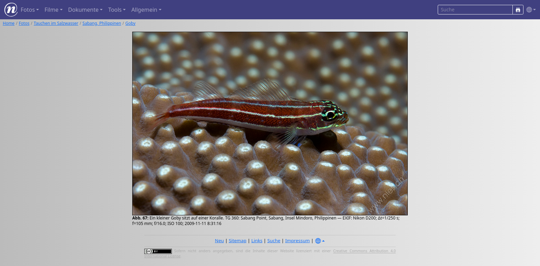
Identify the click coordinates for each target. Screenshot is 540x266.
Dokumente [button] (83, 9)
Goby (130, 23)
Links (256, 240)
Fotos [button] (28, 9)
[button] (529, 9)
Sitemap (237, 240)
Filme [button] (51, 9)
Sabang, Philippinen (102, 23)
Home (8, 23)
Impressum (297, 240)
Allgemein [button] (144, 9)
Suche (273, 240)
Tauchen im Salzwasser (56, 23)
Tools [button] (115, 9)
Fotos (24, 23)
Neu (219, 240)
